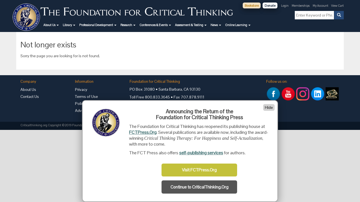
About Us (28, 89)
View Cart (337, 6)
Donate (270, 5)
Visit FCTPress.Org (199, 170)
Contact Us (29, 96)
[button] (51, 25)
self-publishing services (201, 153)
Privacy (81, 89)
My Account (321, 6)
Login (285, 6)
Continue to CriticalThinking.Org (199, 187)
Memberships (301, 6)
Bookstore (252, 5)
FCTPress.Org (142, 132)
